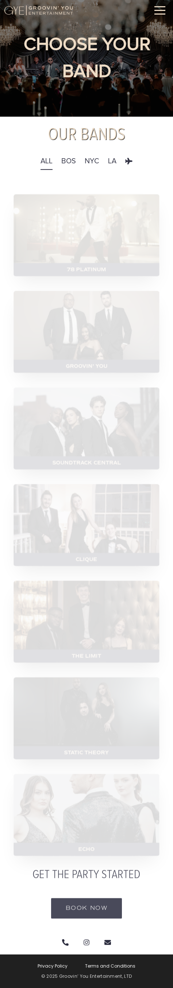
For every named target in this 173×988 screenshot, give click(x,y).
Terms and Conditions (110, 966)
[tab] (47, 166)
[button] (160, 10)
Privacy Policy (53, 966)
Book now (87, 915)
